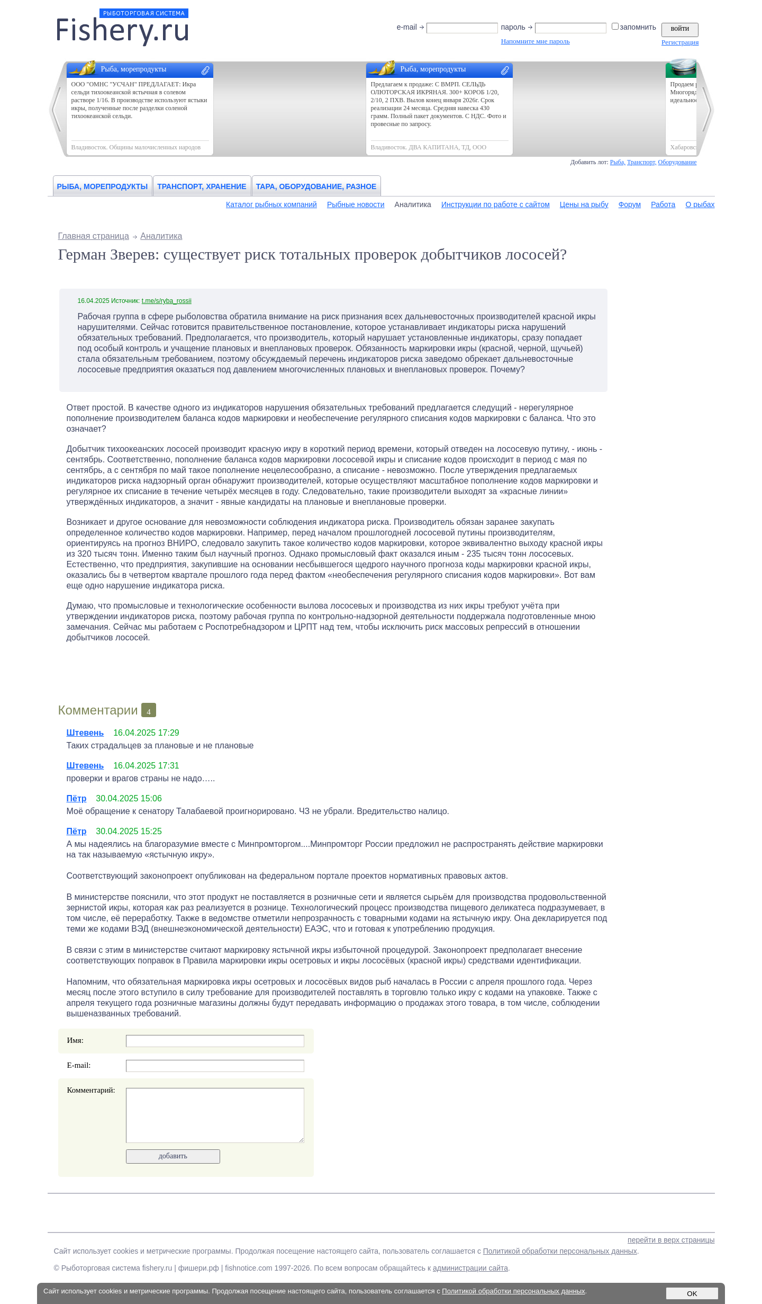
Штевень (85, 732)
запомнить (634, 27)
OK (692, 1294)
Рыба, (617, 162)
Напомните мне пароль (535, 41)
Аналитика (413, 204)
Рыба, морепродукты (102, 186)
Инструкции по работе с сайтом (495, 204)
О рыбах (699, 204)
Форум (630, 204)
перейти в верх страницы (671, 1240)
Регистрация (679, 42)
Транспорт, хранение (202, 186)
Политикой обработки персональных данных (560, 1251)
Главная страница (93, 235)
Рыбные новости (356, 204)
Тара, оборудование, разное (316, 186)
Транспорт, (642, 162)
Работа (663, 204)
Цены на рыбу (584, 204)
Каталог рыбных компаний (271, 204)
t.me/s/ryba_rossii (167, 301)
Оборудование (677, 162)
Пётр (77, 798)
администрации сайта (470, 1268)
